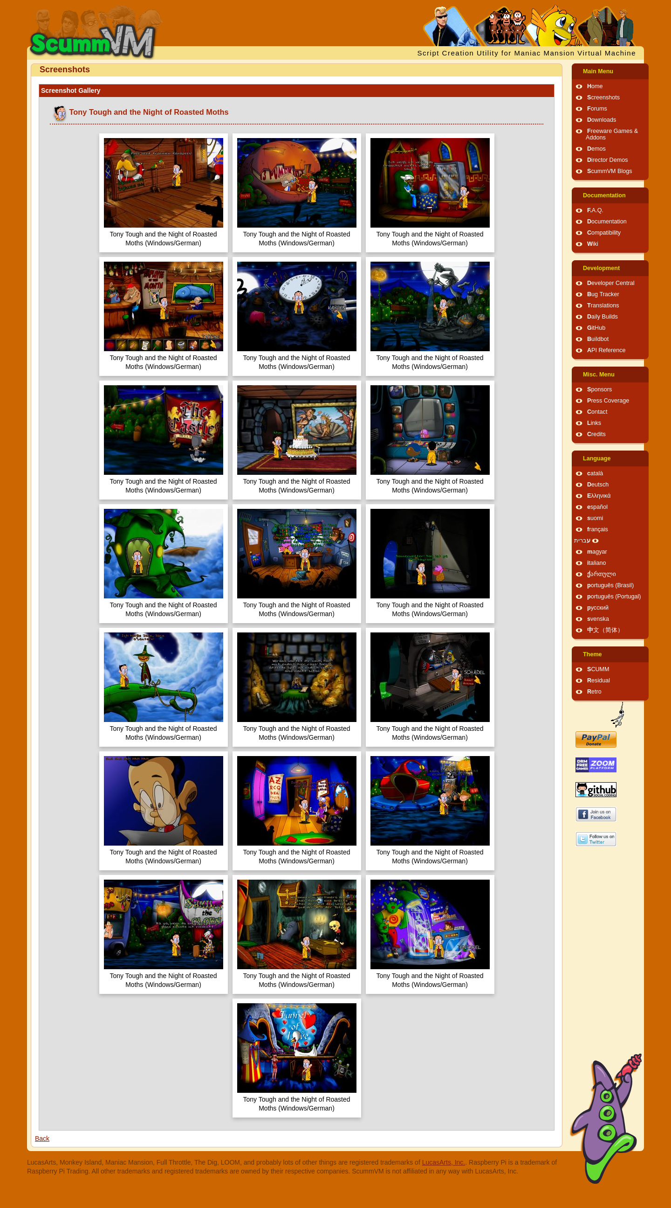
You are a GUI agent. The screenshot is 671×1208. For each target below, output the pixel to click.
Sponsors (599, 389)
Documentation (604, 195)
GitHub (596, 328)
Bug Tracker (603, 294)
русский (598, 607)
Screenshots (603, 97)
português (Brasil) (610, 585)
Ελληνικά (599, 496)
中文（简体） (605, 630)
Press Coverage (608, 400)
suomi (595, 518)
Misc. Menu (599, 374)
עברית (582, 540)
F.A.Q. (595, 210)
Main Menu (598, 71)
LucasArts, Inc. (444, 1162)
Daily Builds (602, 316)
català (595, 473)
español (597, 507)
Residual (598, 680)
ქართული (601, 574)
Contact (597, 412)
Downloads (601, 120)
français (597, 529)
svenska (598, 619)
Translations (603, 305)
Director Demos (607, 160)
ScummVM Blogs (609, 171)
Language (596, 458)
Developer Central (611, 283)
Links (594, 423)
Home (595, 86)
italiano (596, 563)
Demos (596, 149)
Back (42, 1138)
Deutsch (598, 484)
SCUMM (598, 669)
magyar (597, 551)
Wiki (592, 244)
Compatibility (604, 232)
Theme (592, 654)
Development (601, 268)
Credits (596, 434)
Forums (597, 108)
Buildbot (598, 339)
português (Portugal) (614, 596)
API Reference (606, 350)
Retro (594, 691)
